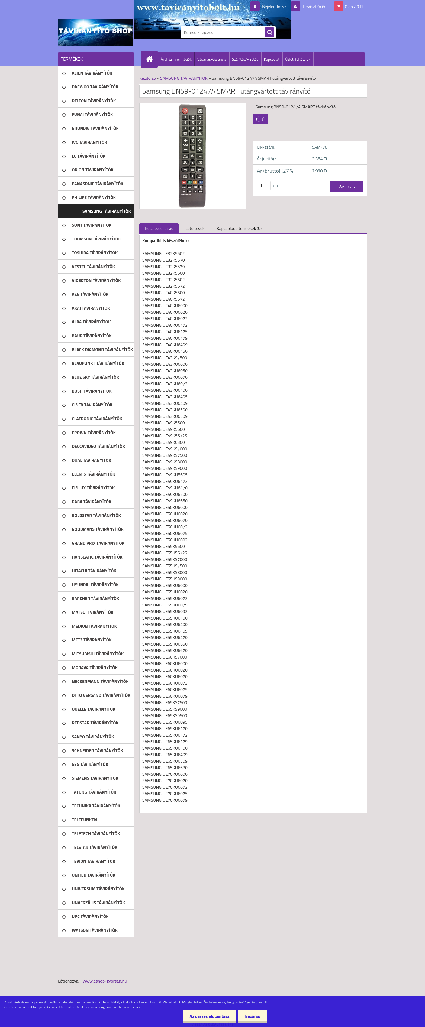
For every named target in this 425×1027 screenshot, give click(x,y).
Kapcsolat (272, 59)
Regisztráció (313, 6)
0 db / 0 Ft (354, 6)
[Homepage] (151, 59)
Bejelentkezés (274, 6)
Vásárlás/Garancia (211, 59)
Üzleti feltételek (297, 59)
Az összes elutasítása (209, 1016)
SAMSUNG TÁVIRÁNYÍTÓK (184, 78)
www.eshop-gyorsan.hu (105, 981)
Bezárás (252, 1016)
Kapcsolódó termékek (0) (239, 228)
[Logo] (95, 32)
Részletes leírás (159, 228)
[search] (269, 32)
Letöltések (194, 228)
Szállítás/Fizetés (245, 59)
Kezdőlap (147, 78)
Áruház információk (176, 59)
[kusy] (264, 185)
